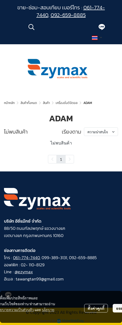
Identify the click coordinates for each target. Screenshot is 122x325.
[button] (60, 26)
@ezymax (24, 271)
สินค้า (46, 103)
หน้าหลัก (9, 103)
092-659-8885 (68, 15)
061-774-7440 (26, 257)
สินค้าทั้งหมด (29, 103)
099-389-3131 (54, 257)
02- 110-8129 (32, 265)
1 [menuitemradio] (61, 159)
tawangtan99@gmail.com (40, 279)
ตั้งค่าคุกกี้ (96, 308)
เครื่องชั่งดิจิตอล (67, 103)
